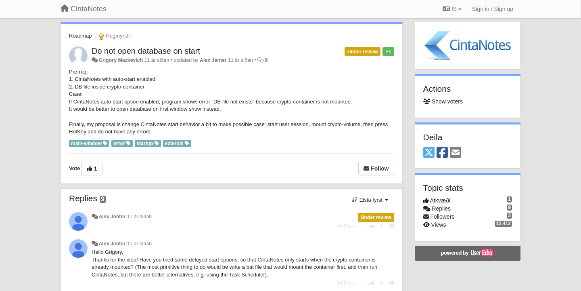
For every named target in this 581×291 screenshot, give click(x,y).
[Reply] (347, 226)
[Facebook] (442, 153)
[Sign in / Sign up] (492, 9)
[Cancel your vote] (382, 226)
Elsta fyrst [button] (370, 200)
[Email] (455, 153)
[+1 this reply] (371, 226)
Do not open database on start (146, 50)
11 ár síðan (139, 216)
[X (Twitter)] (429, 153)
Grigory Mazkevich (120, 60)
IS (452, 9)
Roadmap (80, 36)
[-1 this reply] (391, 226)
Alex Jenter (213, 60)
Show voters (443, 101)
